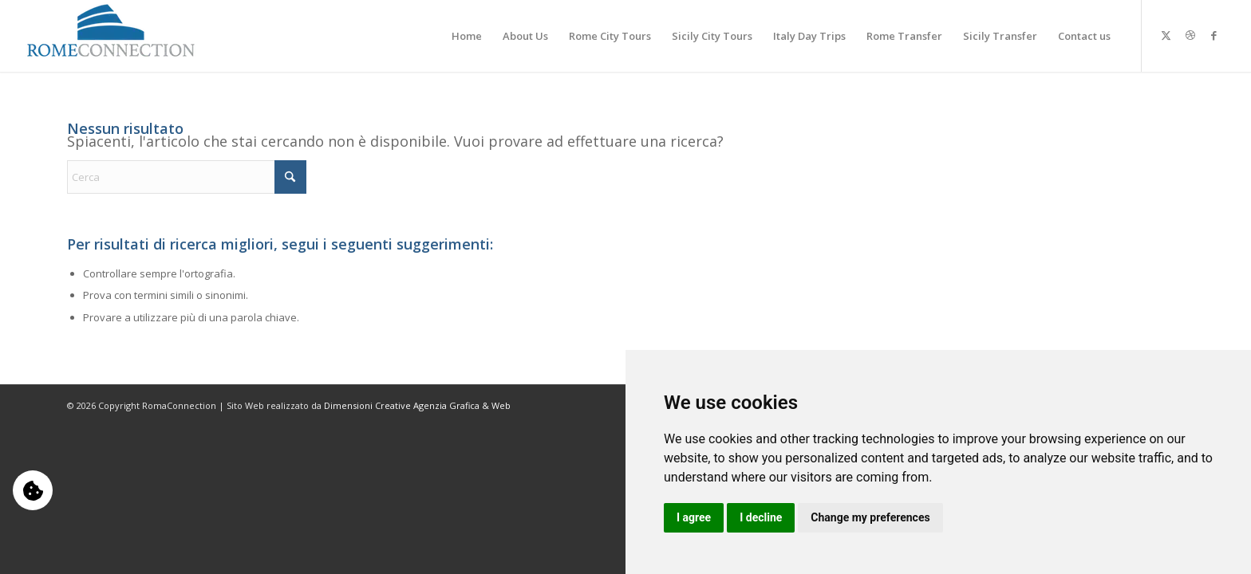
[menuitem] (466, 36)
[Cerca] (186, 177)
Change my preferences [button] (870, 517)
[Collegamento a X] (1166, 35)
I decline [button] (761, 517)
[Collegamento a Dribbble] (1190, 35)
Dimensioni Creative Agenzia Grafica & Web (417, 405)
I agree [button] (694, 517)
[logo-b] (111, 36)
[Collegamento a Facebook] (1214, 35)
